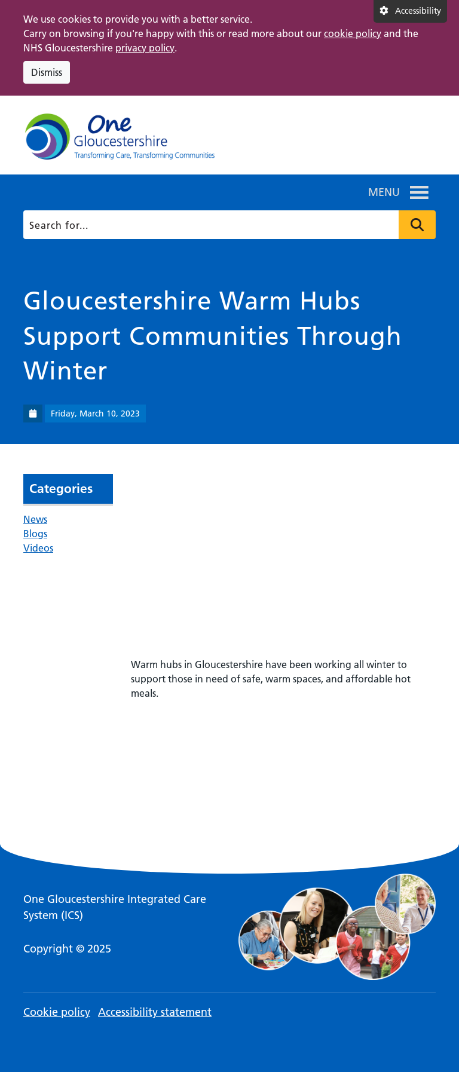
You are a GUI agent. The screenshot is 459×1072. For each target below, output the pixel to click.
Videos (38, 548)
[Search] (227, 224)
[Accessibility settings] (410, 11)
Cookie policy (56, 1012)
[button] (384, 192)
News (35, 519)
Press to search (417, 224)
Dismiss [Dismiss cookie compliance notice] (46, 72)
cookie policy (352, 33)
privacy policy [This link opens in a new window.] (145, 48)
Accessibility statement (155, 1012)
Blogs (35, 534)
